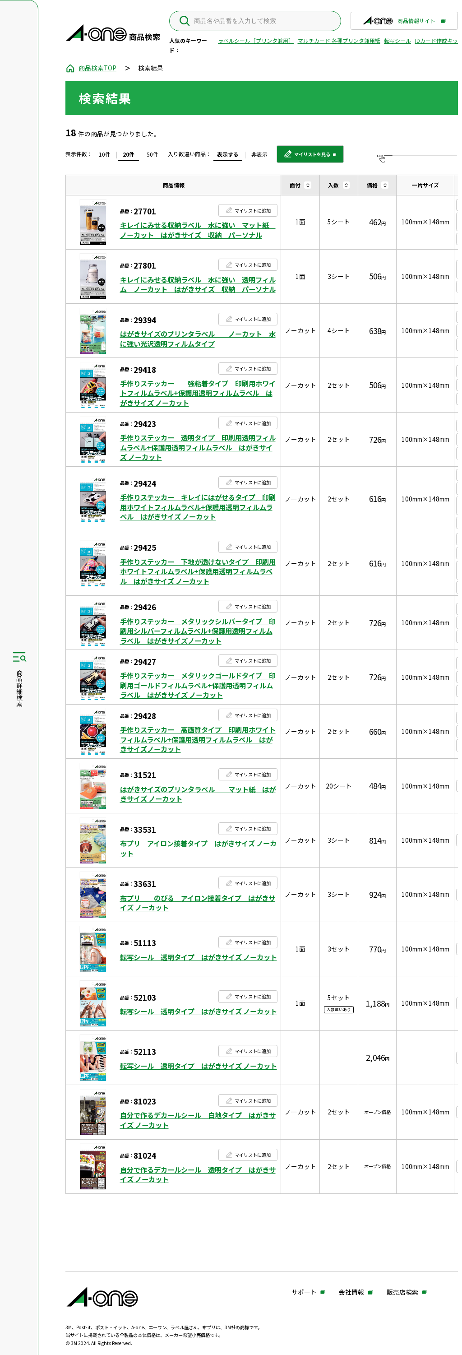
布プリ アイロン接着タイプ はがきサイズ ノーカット (198, 848)
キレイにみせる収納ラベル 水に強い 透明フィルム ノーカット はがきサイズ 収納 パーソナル (198, 284)
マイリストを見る (307, 157)
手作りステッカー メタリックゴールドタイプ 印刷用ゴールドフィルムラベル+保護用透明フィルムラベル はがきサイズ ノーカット (198, 685)
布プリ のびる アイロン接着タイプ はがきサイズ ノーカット (197, 903)
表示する (228, 154)
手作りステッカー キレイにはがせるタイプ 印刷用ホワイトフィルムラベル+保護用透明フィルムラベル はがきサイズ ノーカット (198, 506)
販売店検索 (402, 1292)
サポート (304, 1292)
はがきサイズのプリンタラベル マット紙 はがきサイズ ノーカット (198, 794)
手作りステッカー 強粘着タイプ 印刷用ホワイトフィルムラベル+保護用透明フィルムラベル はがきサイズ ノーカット (198, 393)
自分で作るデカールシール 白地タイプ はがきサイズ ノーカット (198, 1120)
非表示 (259, 154)
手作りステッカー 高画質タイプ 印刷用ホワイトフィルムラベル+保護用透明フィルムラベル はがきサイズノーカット (198, 739)
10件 (105, 154)
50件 (152, 154)
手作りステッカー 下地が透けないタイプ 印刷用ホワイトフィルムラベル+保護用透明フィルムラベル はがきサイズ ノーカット (198, 571)
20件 (128, 154)
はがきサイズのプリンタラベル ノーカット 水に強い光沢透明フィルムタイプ (198, 338)
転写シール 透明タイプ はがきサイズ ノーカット (198, 957)
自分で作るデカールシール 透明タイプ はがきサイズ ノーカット (198, 1174)
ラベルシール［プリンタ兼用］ (256, 40)
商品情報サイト (399, 23)
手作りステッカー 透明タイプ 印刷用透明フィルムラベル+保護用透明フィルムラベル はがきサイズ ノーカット (198, 447)
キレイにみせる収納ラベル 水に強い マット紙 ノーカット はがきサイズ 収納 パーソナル (198, 230)
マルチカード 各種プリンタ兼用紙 (339, 40)
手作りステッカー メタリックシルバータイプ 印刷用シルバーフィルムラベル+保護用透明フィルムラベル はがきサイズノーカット (198, 631)
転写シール (397, 40)
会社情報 (351, 1292)
